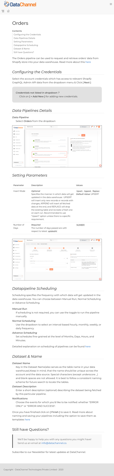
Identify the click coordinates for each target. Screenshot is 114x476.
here (88, 62)
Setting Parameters (23, 41)
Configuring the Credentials (27, 34)
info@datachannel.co (53, 443)
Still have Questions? (24, 52)
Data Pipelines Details (24, 38)
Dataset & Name (22, 48)
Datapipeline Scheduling (26, 45)
